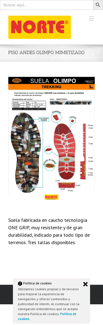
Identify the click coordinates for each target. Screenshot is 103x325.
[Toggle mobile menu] (92, 18)
